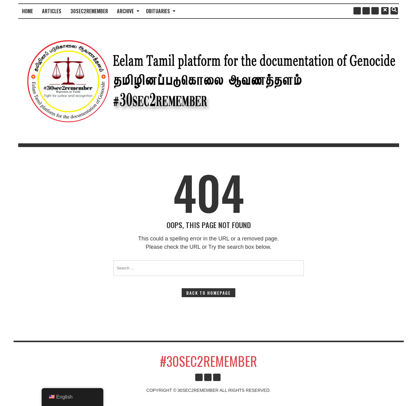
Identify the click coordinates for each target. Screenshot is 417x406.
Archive (125, 11)
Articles (51, 11)
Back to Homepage (208, 292)
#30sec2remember (208, 361)
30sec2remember (89, 11)
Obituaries (158, 11)
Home (27, 11)
